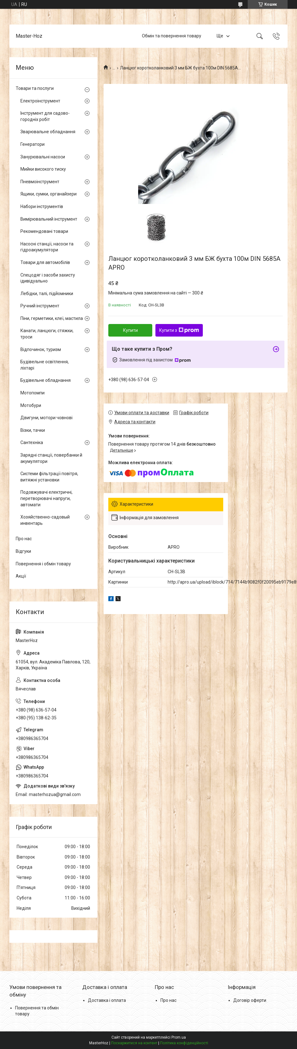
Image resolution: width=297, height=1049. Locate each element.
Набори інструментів (41, 206)
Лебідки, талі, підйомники (46, 293)
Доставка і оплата (107, 1000)
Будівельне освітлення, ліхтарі (44, 365)
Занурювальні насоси (42, 156)
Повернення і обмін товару (43, 563)
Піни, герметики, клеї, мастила (51, 318)
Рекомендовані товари (44, 231)
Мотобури (30, 405)
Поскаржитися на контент (134, 1043)
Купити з (179, 330)
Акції (21, 576)
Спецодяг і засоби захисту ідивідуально (47, 278)
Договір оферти (249, 1000)
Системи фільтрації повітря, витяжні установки (49, 476)
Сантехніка (31, 442)
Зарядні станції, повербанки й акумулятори (51, 458)
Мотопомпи (32, 392)
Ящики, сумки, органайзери (48, 193)
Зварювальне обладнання (47, 131)
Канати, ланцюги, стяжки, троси (46, 333)
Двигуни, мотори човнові (46, 417)
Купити (130, 330)
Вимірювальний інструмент (48, 219)
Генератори (32, 144)
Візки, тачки (32, 430)
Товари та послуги (35, 88)
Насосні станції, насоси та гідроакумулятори (46, 247)
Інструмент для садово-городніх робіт (45, 116)
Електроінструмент (40, 100)
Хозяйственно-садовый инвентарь (45, 520)
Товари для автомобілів (45, 262)
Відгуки (23, 551)
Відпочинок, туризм (40, 349)
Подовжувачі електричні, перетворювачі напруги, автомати (46, 498)
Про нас (24, 538)
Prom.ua (178, 1037)
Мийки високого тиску (43, 169)
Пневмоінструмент (39, 181)
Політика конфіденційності (184, 1043)
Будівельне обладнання (45, 380)
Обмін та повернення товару (171, 35)
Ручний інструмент (39, 305)
